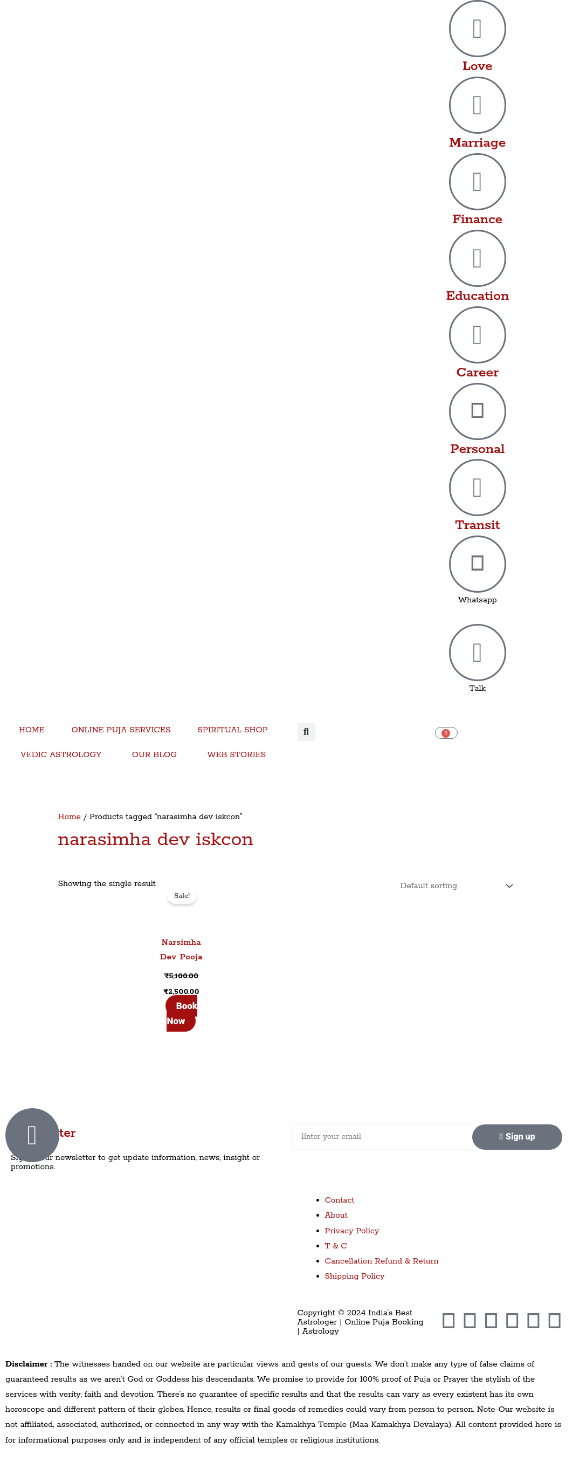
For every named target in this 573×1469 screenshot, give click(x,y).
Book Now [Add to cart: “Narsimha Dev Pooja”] (182, 1013)
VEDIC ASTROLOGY (61, 755)
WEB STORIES (236, 755)
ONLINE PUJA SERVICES (121, 730)
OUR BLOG (154, 755)
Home (69, 817)
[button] (306, 732)
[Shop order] (454, 886)
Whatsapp (477, 600)
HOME (32, 730)
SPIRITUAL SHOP (232, 730)
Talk (478, 688)
